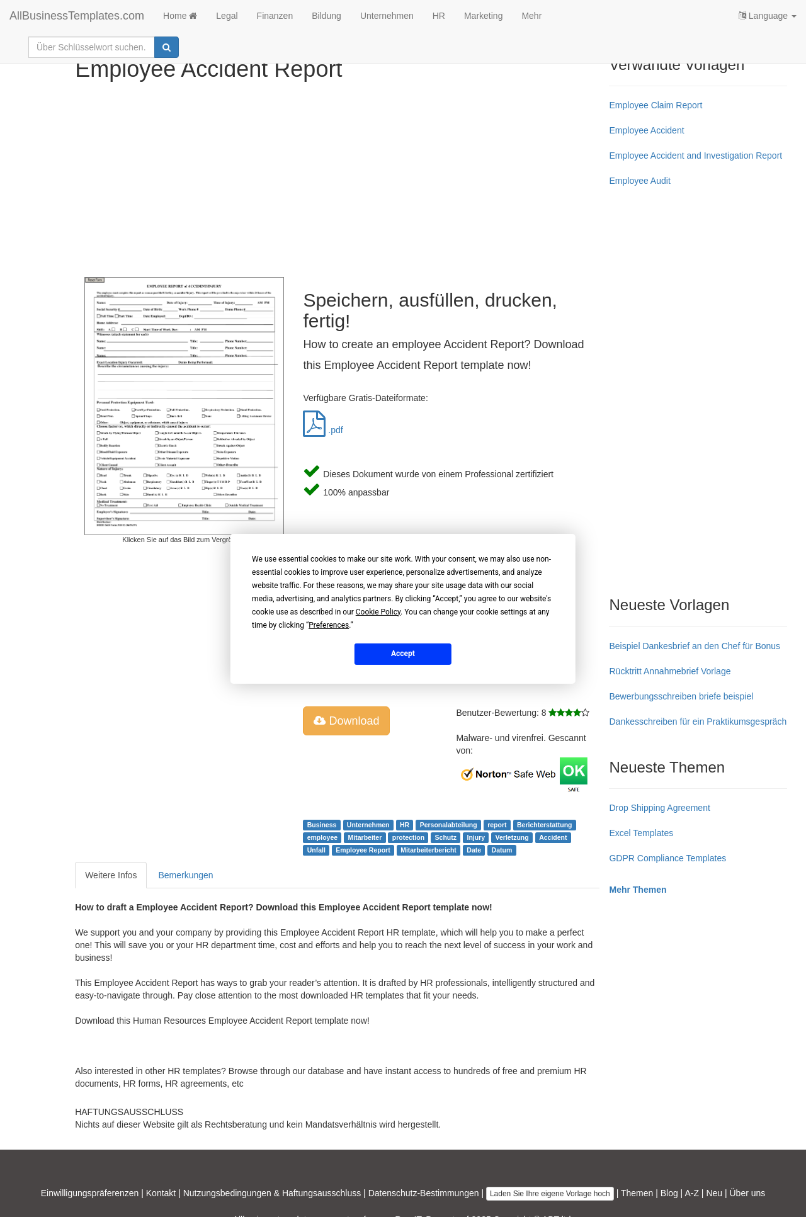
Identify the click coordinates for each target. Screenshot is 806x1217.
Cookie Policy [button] (378, 611)
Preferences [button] (329, 624)
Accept (403, 653)
